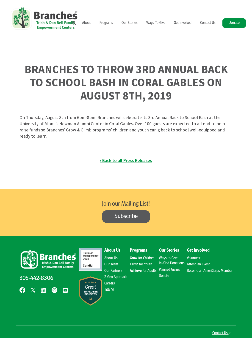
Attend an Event (198, 264)
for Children (142, 258)
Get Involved (182, 23)
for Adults (143, 271)
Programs (106, 23)
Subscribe (126, 216)
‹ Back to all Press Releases (126, 160)
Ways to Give (168, 258)
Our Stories (130, 23)
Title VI (109, 290)
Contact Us (208, 23)
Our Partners (113, 271)
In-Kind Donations (172, 263)
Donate (234, 23)
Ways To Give (155, 23)
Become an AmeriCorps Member (210, 271)
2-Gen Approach (115, 277)
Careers (109, 283)
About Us (112, 250)
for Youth (141, 264)
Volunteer (193, 258)
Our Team (111, 264)
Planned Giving (169, 270)
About (86, 23)
